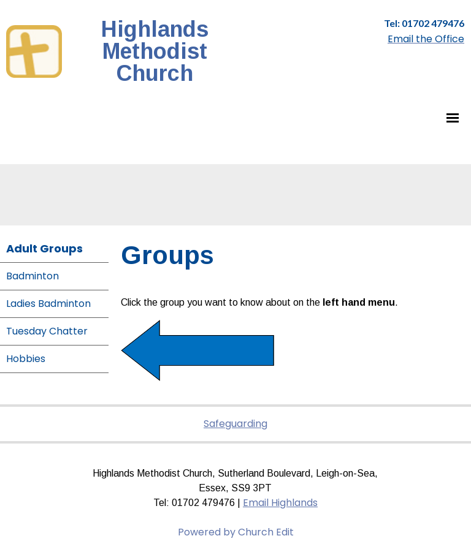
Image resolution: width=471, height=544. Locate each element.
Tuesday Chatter (47, 331)
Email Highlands (280, 503)
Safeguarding (235, 424)
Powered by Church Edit (236, 532)
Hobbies (25, 359)
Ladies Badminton (48, 304)
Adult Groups (44, 248)
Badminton (32, 276)
